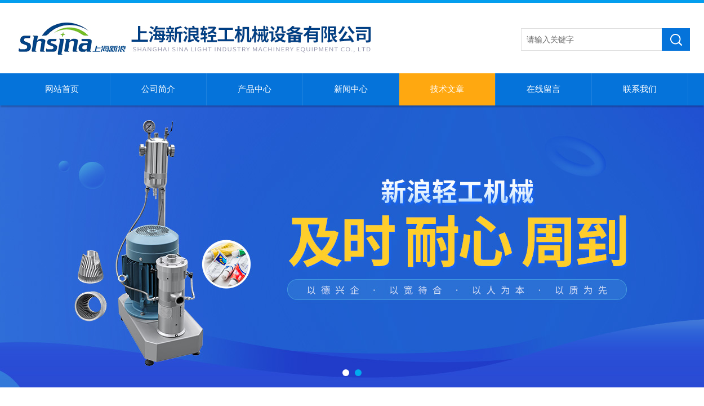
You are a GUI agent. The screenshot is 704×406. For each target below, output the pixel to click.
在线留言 (543, 89)
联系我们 (640, 89)
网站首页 (62, 89)
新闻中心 (351, 89)
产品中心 (254, 89)
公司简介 (158, 89)
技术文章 (447, 89)
